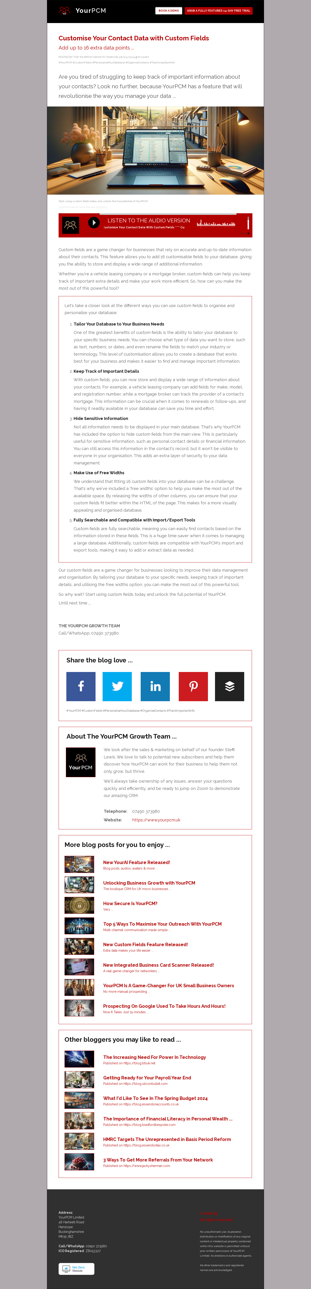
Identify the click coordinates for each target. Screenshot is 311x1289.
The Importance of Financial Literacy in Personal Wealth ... (168, 1119)
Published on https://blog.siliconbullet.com (135, 1084)
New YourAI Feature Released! (136, 862)
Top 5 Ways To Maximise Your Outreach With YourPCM (162, 924)
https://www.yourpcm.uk (156, 820)
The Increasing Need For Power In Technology (154, 1057)
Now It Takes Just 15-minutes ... (126, 1012)
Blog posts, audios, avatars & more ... (130, 868)
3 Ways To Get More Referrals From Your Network (158, 1160)
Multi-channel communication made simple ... (137, 930)
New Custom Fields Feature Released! (145, 944)
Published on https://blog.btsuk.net (129, 1063)
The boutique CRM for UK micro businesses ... (137, 889)
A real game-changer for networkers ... (131, 971)
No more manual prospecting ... (126, 991)
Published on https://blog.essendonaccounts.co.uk (141, 1104)
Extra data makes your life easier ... (128, 950)
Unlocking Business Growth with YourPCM (149, 883)
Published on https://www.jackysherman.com (136, 1166)
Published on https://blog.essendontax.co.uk (136, 1145)
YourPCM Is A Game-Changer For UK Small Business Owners (168, 985)
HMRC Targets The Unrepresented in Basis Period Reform (167, 1139)
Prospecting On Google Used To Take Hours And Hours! (164, 1006)
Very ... (108, 909)
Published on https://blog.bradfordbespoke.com (139, 1125)
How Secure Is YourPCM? (130, 903)
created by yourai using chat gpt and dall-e (83, 207)
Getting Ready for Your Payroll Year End (147, 1078)
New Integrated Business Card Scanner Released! (158, 965)
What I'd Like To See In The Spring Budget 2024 (155, 1098)
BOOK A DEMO (169, 10)
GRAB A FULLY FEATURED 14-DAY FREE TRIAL (218, 10)
